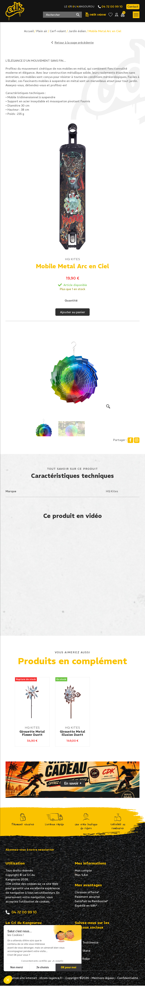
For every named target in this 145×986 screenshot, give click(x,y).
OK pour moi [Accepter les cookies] (68, 967)
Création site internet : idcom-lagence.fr (35, 978)
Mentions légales (103, 978)
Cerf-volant (58, 31)
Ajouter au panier (72, 312)
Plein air (41, 31)
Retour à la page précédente (72, 42)
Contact (132, 6)
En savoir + (72, 783)
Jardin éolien (77, 31)
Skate (82, 951)
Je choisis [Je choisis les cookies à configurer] (42, 967)
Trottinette (87, 943)
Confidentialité (127, 978)
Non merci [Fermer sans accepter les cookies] (16, 967)
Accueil (29, 31)
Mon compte (83, 871)
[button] (7, 979)
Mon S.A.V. (81, 875)
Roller (82, 959)
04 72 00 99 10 (110, 6)
